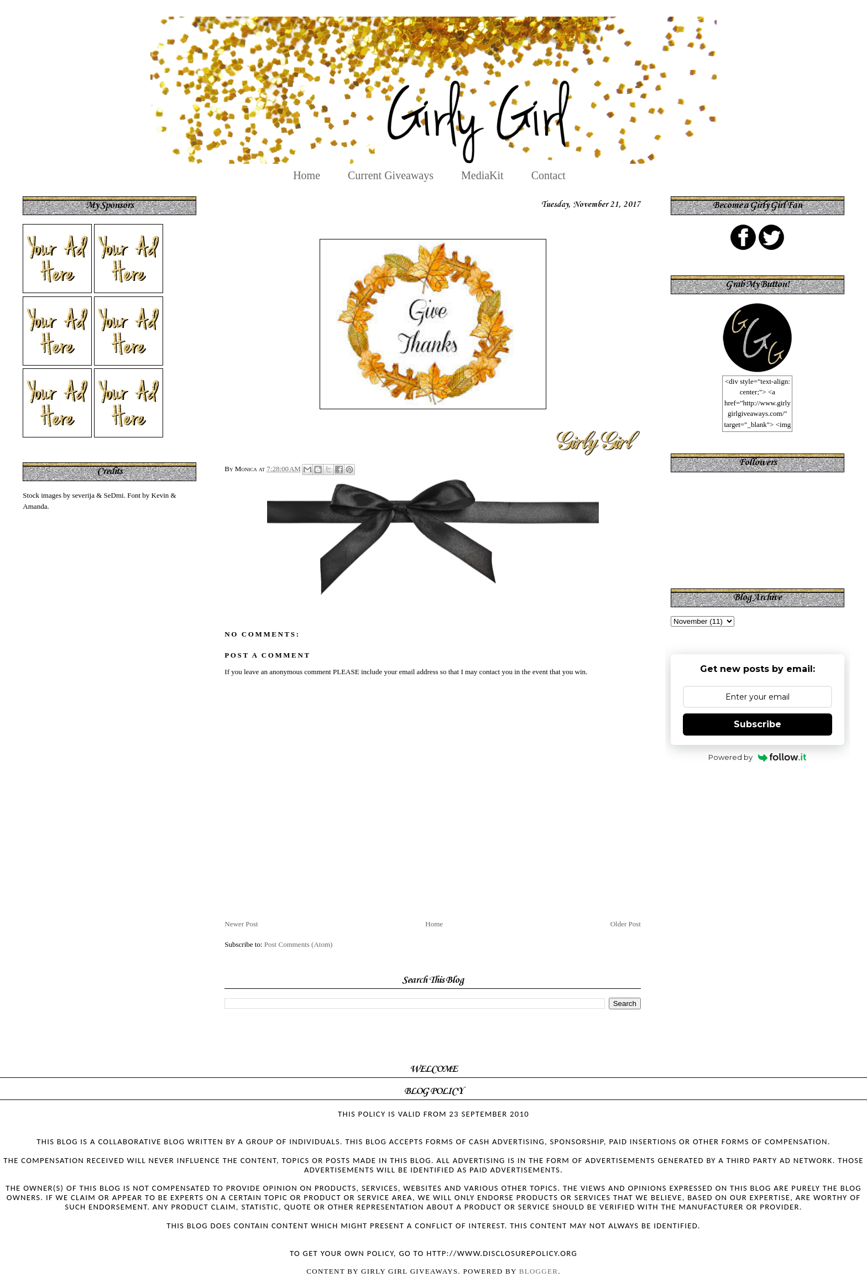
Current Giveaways (390, 175)
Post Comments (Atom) (298, 944)
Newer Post (241, 924)
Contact (548, 175)
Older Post (625, 924)
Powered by (757, 757)
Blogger (538, 1271)
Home (306, 175)
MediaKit (482, 175)
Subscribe (757, 724)
